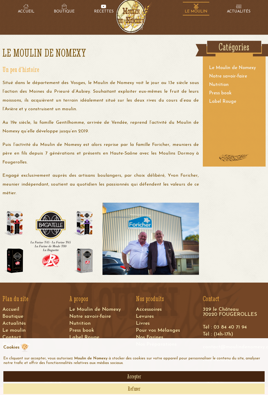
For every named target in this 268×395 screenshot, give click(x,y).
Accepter (134, 376)
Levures (145, 316)
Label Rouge (222, 101)
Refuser (134, 388)
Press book (220, 93)
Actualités (14, 323)
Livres (143, 323)
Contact (11, 337)
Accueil (10, 309)
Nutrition (219, 85)
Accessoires (149, 309)
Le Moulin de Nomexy (232, 68)
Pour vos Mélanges (158, 330)
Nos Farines (149, 337)
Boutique (12, 316)
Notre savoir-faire (228, 76)
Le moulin (14, 330)
